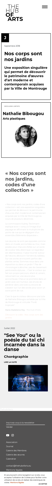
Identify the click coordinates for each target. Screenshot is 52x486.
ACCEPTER (43, 484)
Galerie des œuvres (15, 454)
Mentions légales (14, 470)
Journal (9, 446)
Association (11, 442)
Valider (9, 427)
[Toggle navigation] (44, 7)
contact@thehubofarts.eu (18, 466)
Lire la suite (10, 362)
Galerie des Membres (16, 450)
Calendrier (11, 459)
